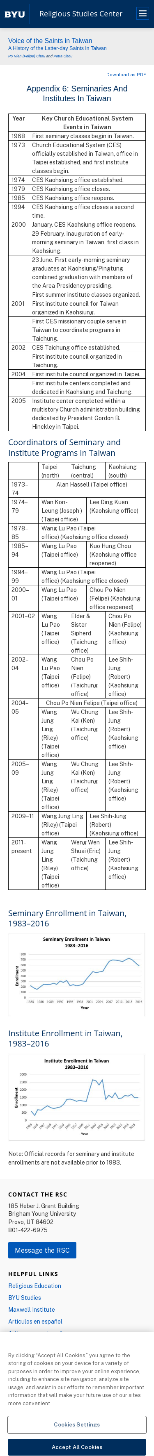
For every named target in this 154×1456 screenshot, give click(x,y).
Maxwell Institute (31, 1309)
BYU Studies (24, 1297)
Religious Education (34, 1285)
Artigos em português (37, 1333)
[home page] (15, 13)
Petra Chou (62, 56)
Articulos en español (35, 1321)
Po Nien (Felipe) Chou (26, 56)
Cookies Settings (77, 1429)
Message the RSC (42, 1250)
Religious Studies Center (80, 14)
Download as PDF (126, 74)
